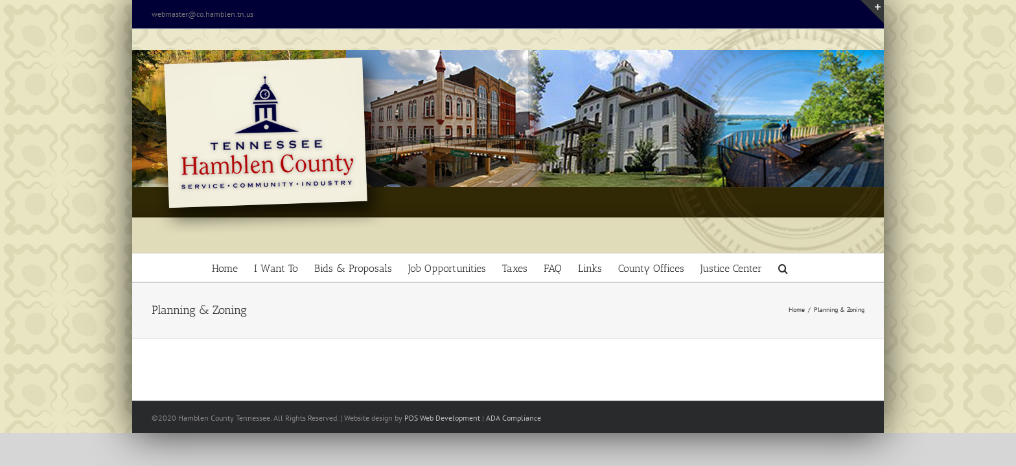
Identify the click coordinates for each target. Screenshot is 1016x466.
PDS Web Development (442, 418)
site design (375, 418)
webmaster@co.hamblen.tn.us (202, 14)
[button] (850, 268)
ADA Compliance (513, 418)
